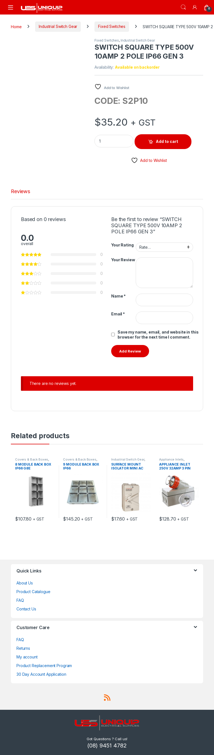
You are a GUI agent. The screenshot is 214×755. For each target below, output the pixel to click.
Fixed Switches (111, 26)
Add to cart (167, 141)
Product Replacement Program (44, 665)
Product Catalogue (33, 591)
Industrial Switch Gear (58, 26)
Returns (23, 648)
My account (27, 657)
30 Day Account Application (41, 674)
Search (183, 7)
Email (118, 313)
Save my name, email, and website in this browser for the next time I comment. (158, 334)
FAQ (20, 600)
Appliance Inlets (171, 459)
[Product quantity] (113, 141)
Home (16, 26)
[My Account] (195, 7)
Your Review (123, 259)
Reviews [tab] (20, 191)
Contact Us (26, 609)
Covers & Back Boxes (31, 459)
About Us (24, 583)
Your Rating (122, 245)
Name (118, 296)
